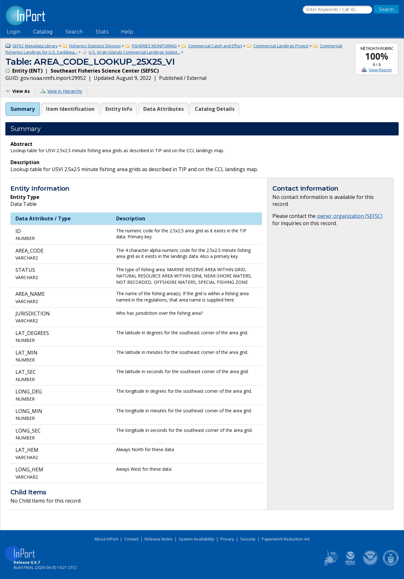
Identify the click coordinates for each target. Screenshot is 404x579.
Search (74, 32)
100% (376, 56)
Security (248, 539)
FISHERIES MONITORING (154, 46)
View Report (380, 70)
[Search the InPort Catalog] (337, 10)
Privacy (227, 539)
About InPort (106, 539)
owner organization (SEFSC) (350, 215)
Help (127, 32)
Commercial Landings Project (280, 46)
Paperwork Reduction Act (286, 539)
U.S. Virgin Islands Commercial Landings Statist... (134, 52)
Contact (131, 539)
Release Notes (159, 539)
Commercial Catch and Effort (215, 46)
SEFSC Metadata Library (35, 46)
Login (14, 32)
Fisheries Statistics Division (95, 46)
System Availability (196, 539)
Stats (102, 32)
